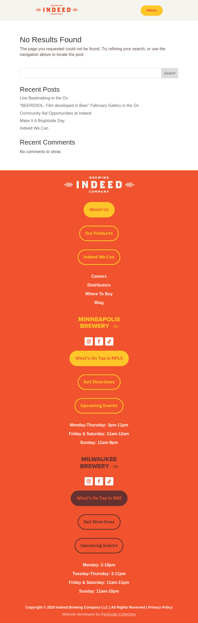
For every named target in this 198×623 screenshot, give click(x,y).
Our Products (99, 233)
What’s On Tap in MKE (99, 498)
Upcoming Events (99, 405)
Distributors (99, 285)
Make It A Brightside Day (42, 121)
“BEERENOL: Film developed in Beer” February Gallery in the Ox (79, 105)
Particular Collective (118, 614)
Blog (99, 302)
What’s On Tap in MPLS (99, 358)
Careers (99, 276)
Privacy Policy (160, 607)
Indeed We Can (34, 128)
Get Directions (99, 382)
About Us (99, 209)
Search (169, 73)
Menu (152, 10)
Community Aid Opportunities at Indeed (55, 113)
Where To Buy (99, 294)
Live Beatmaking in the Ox (44, 98)
